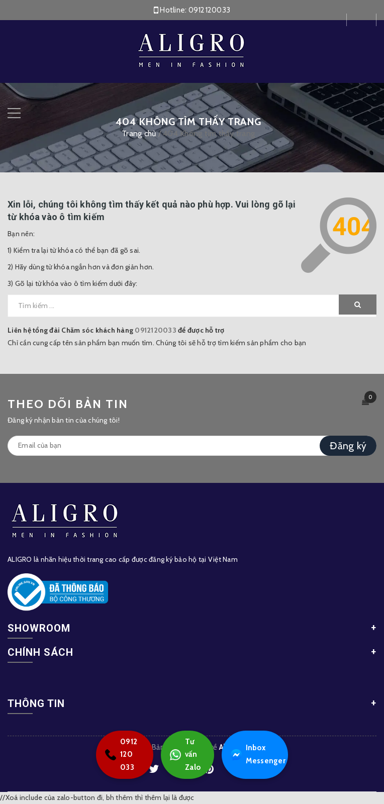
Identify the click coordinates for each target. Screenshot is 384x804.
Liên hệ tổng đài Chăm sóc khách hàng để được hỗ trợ (116, 330)
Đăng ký (348, 446)
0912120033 (209, 10)
